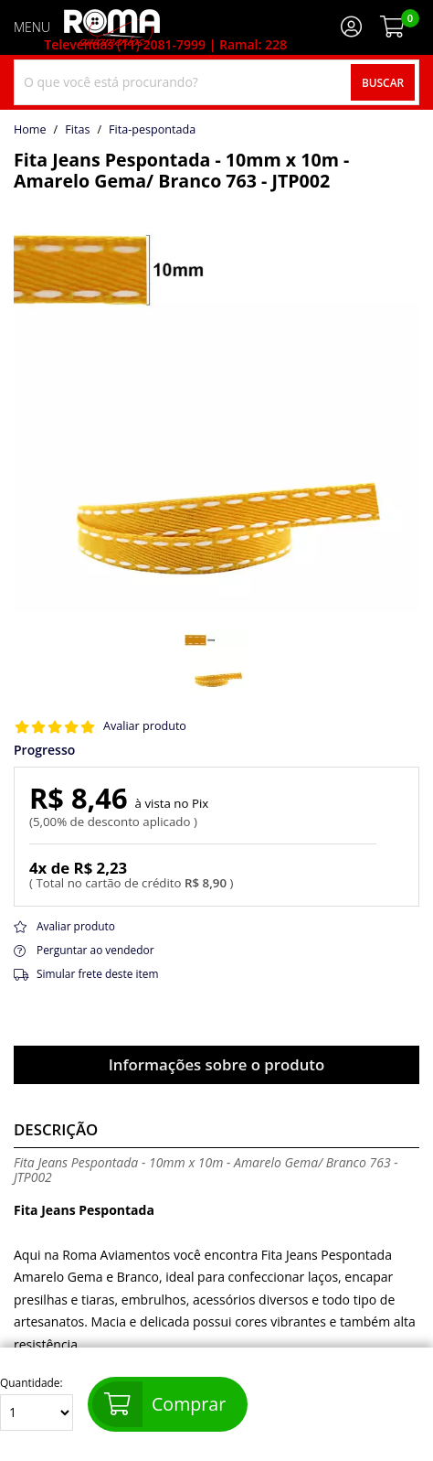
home (30, 130)
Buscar (383, 82)
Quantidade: (36, 1404)
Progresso (44, 750)
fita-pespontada (152, 130)
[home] (112, 27)
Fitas (77, 130)
